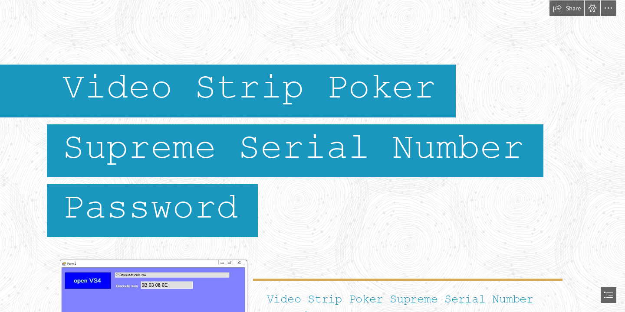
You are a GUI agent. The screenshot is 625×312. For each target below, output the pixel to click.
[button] (566, 8)
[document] (312, 156)
